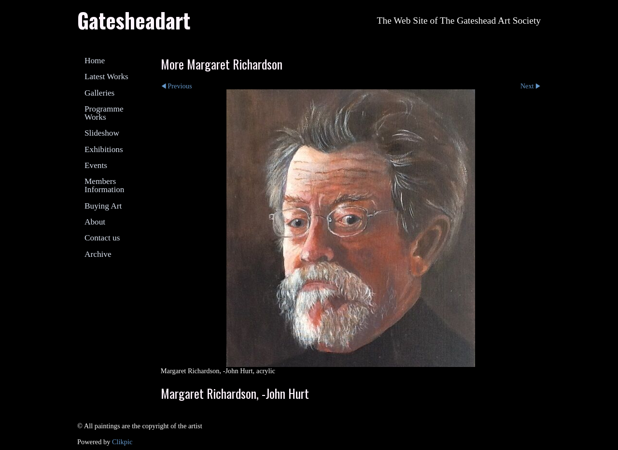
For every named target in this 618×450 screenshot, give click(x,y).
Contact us (102, 237)
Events (95, 165)
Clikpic (122, 442)
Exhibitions (103, 149)
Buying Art (103, 206)
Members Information (104, 185)
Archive (98, 254)
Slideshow (101, 133)
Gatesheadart (133, 19)
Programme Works (104, 113)
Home (94, 60)
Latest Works (106, 76)
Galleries (99, 93)
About (94, 221)
